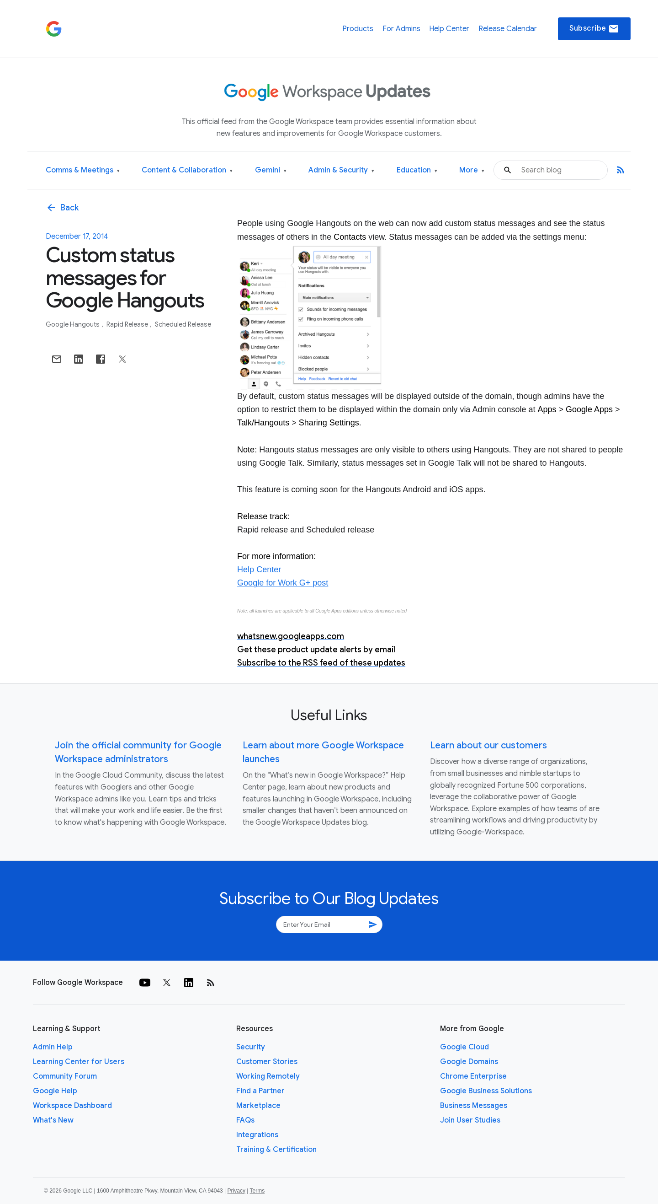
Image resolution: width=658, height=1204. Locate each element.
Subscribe (594, 28)
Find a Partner (260, 1091)
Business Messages (473, 1105)
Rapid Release (127, 324)
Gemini (271, 170)
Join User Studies (470, 1120)
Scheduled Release (183, 324)
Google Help (55, 1091)
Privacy (236, 1191)
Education (417, 170)
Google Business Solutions (486, 1091)
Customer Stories (266, 1061)
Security (250, 1047)
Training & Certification (276, 1149)
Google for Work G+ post (282, 582)
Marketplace (258, 1105)
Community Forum (65, 1076)
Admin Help (53, 1047)
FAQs (245, 1120)
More (471, 170)
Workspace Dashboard (72, 1105)
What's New (53, 1120)
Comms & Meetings (83, 170)
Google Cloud (464, 1047)
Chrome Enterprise (473, 1076)
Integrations (257, 1135)
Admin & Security (341, 170)
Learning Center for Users (78, 1061)
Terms (257, 1191)
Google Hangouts (73, 324)
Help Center (449, 28)
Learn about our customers (488, 745)
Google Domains (469, 1061)
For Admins (401, 28)
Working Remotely (268, 1076)
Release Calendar (507, 28)
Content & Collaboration (187, 170)
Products (357, 28)
